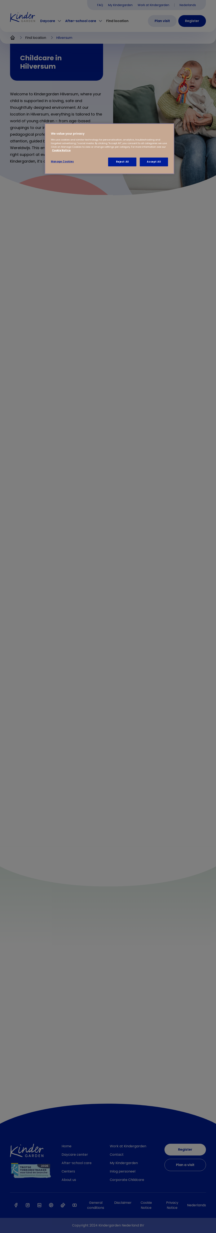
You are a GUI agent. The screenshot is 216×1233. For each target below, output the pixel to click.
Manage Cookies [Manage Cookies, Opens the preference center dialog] (62, 161)
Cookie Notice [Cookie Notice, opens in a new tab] (61, 150)
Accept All (154, 161)
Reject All (122, 161)
